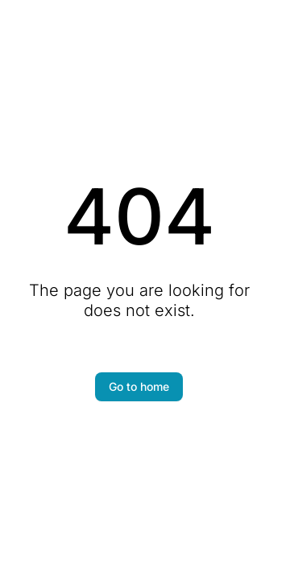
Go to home (139, 386)
